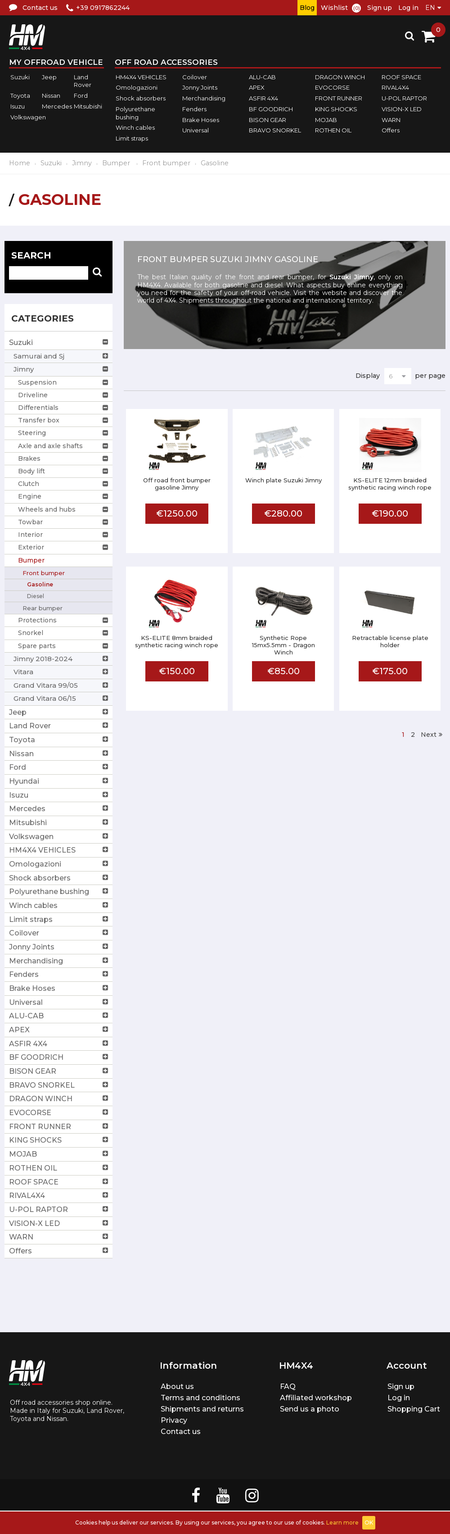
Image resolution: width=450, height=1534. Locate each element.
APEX (257, 87)
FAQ (288, 1386)
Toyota (20, 95)
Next (428, 735)
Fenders (194, 109)
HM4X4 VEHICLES (141, 77)
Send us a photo (309, 1409)
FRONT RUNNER (338, 98)
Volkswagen (28, 117)
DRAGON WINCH (340, 77)
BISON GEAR (267, 119)
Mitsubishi (88, 106)
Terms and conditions (200, 1397)
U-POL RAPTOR (404, 98)
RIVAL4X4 (395, 87)
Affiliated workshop (316, 1397)
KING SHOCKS (336, 109)
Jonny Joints (199, 87)
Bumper (117, 163)
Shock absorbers (141, 98)
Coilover (194, 77)
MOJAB (326, 119)
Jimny (82, 163)
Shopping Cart (413, 1409)
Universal (195, 130)
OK (368, 1522)
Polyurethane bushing (135, 113)
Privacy (174, 1420)
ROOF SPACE (401, 77)
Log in (408, 8)
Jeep (49, 77)
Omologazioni (137, 87)
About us (177, 1386)
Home (19, 163)
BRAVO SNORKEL (275, 130)
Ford (81, 95)
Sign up (379, 8)
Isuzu (17, 106)
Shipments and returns (202, 1409)
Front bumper (166, 163)
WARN (391, 119)
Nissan (51, 95)
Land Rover (82, 81)
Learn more (342, 1522)
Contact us (181, 1431)
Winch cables (135, 127)
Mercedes (57, 106)
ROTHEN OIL (333, 130)
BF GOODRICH (271, 109)
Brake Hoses (200, 119)
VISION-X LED (402, 109)
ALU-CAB (262, 77)
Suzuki (20, 77)
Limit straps (132, 138)
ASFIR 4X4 (263, 98)
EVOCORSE (332, 87)
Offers (391, 130)
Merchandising (203, 98)
